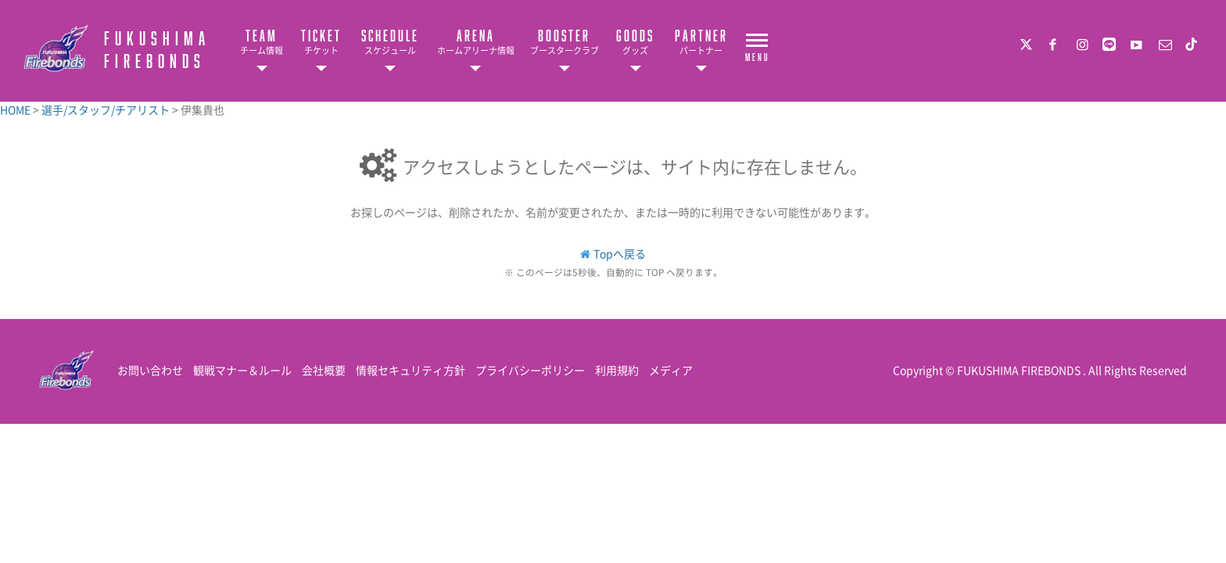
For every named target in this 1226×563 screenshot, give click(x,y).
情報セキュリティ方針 (410, 370)
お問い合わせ (150, 370)
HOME (16, 109)
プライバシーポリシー (530, 370)
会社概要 (324, 370)
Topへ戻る (619, 253)
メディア (671, 370)
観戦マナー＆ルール (242, 370)
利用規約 (617, 370)
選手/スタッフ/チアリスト (106, 109)
